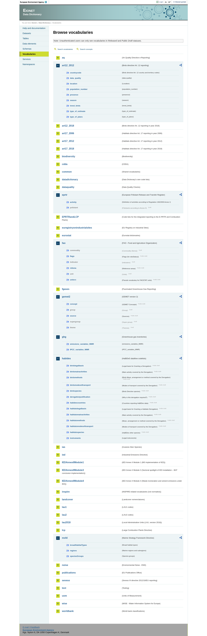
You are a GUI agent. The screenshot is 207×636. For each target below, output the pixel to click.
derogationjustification (80, 397)
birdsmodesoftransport (80, 385)
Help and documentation (34, 28)
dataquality (68, 187)
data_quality (75, 78)
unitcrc (73, 280)
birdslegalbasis (77, 366)
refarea (73, 268)
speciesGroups (77, 556)
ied (63, 455)
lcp (63, 530)
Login (161, 2)
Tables (26, 38)
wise (64, 603)
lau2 (64, 515)
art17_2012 (68, 141)
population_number (78, 89)
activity (73, 202)
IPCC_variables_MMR (79, 349)
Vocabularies (29, 54)
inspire (66, 491)
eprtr (64, 195)
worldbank (68, 611)
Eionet (34, 23)
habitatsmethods (77, 420)
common (67, 172)
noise (65, 565)
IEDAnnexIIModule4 (73, 481)
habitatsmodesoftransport (81, 426)
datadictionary (70, 179)
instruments (75, 438)
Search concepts (86, 49)
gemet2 (66, 296)
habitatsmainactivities (80, 414)
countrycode (75, 73)
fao (64, 243)
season (73, 100)
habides (66, 358)
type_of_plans (76, 117)
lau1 (64, 507)
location (73, 84)
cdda (64, 164)
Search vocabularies (65, 49)
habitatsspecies (77, 432)
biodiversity (68, 156)
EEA (34, 2)
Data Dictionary (44, 23)
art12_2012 (68, 65)
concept (73, 304)
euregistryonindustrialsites (77, 227)
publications (69, 572)
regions (73, 551)
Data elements (29, 44)
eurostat (66, 235)
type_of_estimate (77, 111)
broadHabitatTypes (78, 545)
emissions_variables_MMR (82, 344)
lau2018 (66, 522)
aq (63, 57)
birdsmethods (76, 377)
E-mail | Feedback (31, 627)
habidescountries (78, 403)
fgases (65, 289)
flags (72, 256)
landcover (67, 499)
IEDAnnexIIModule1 (73, 462)
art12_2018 (68, 125)
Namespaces (29, 64)
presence (74, 95)
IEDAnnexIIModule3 (73, 470)
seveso (66, 580)
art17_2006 (68, 133)
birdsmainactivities (78, 372)
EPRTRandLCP (70, 217)
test (64, 588)
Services (27, 59)
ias (63, 447)
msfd (65, 538)
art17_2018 (68, 148)
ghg (64, 337)
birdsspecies (75, 391)
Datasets (27, 33)
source (73, 316)
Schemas (27, 49)
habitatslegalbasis (78, 408)
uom (64, 596)
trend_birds (75, 106)
